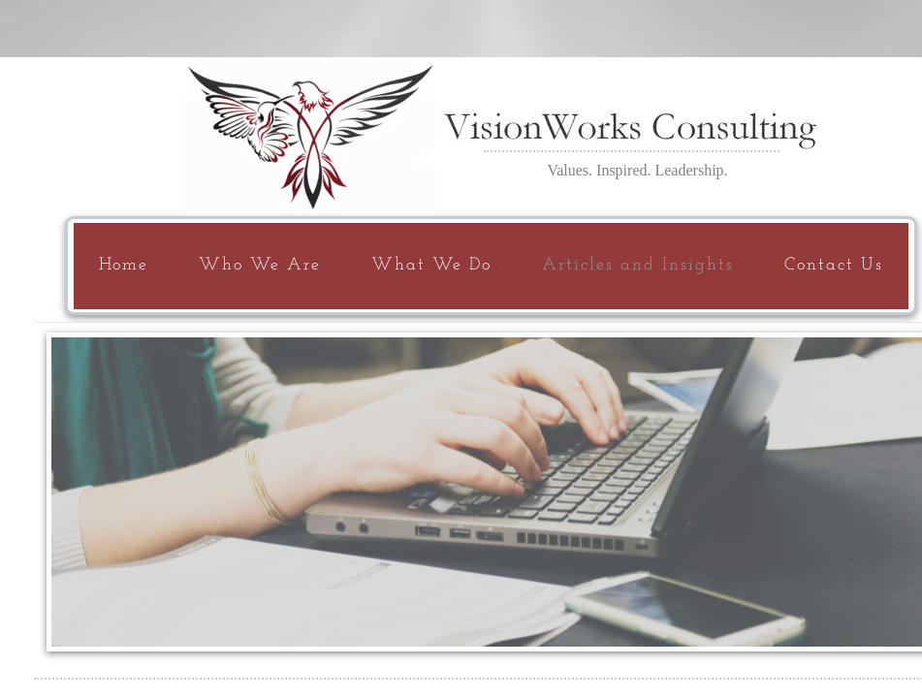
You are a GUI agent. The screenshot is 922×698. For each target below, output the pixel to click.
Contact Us (833, 265)
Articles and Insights (638, 265)
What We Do (431, 265)
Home (123, 265)
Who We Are (260, 265)
